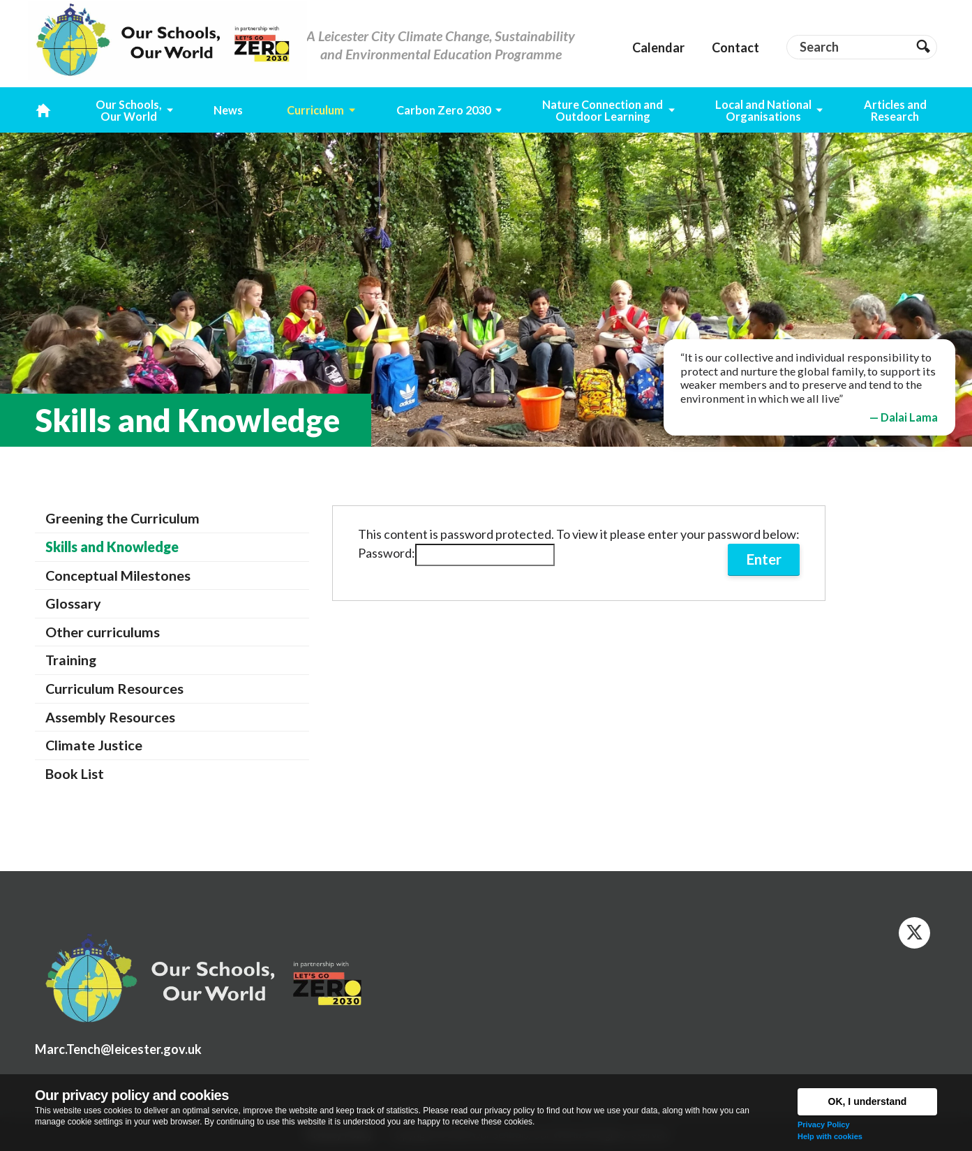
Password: (456, 552)
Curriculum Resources (114, 688)
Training (70, 659)
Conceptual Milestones (117, 575)
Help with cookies (830, 1136)
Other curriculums (102, 631)
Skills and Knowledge (112, 546)
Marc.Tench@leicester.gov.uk (118, 1049)
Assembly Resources (110, 716)
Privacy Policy (824, 1124)
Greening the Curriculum (122, 518)
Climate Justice (93, 744)
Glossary (73, 603)
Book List (74, 773)
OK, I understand (867, 1101)
